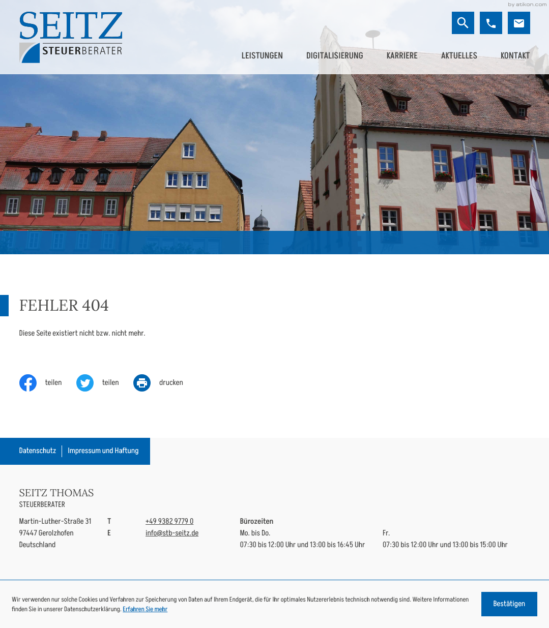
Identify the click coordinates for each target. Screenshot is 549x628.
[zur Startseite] (70, 37)
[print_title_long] (165, 383)
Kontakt (515, 56)
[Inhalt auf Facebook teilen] (47, 383)
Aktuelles (459, 56)
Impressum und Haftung (103, 450)
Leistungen (262, 56)
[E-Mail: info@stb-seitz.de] (519, 23)
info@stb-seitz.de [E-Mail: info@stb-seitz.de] (172, 533)
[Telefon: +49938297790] (169, 522)
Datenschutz (37, 450)
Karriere (402, 56)
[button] (491, 23)
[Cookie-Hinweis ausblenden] (509, 604)
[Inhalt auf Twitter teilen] (104, 383)
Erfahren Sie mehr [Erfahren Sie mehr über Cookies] (145, 609)
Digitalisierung (334, 56)
